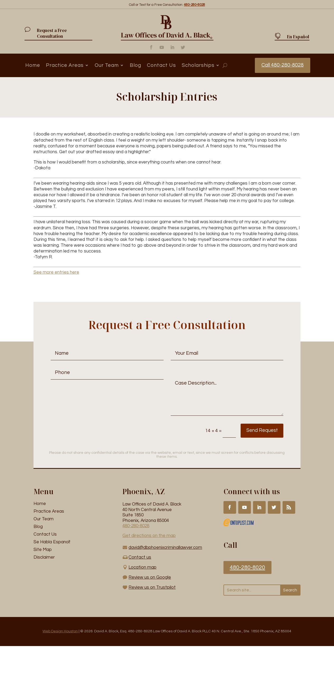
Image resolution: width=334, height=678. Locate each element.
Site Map (43, 549)
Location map (142, 567)
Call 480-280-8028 (282, 65)
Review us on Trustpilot (152, 587)
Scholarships (198, 65)
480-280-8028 (135, 526)
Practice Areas (65, 65)
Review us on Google (149, 577)
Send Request (253, 430)
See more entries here (56, 272)
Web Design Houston (60, 631)
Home (32, 65)
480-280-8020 (247, 567)
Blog (135, 65)
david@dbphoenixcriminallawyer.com (165, 547)
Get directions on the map (149, 536)
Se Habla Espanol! (52, 542)
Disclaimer (44, 557)
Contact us (139, 557)
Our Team (107, 65)
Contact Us (161, 65)
